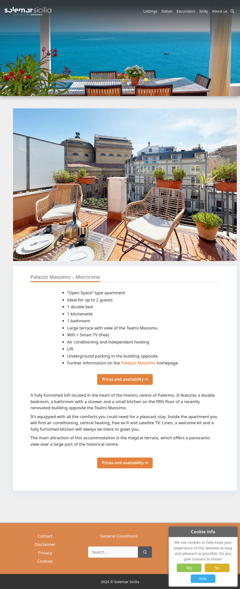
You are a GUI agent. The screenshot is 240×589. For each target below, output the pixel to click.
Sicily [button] (204, 11)
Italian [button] (168, 11)
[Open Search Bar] (232, 11)
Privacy (45, 553)
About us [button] (220, 11)
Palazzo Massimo (138, 363)
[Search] (145, 552)
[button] (233, 203)
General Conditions (119, 536)
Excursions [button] (186, 11)
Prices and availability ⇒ (125, 379)
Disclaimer (45, 544)
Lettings (150, 11)
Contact (45, 536)
